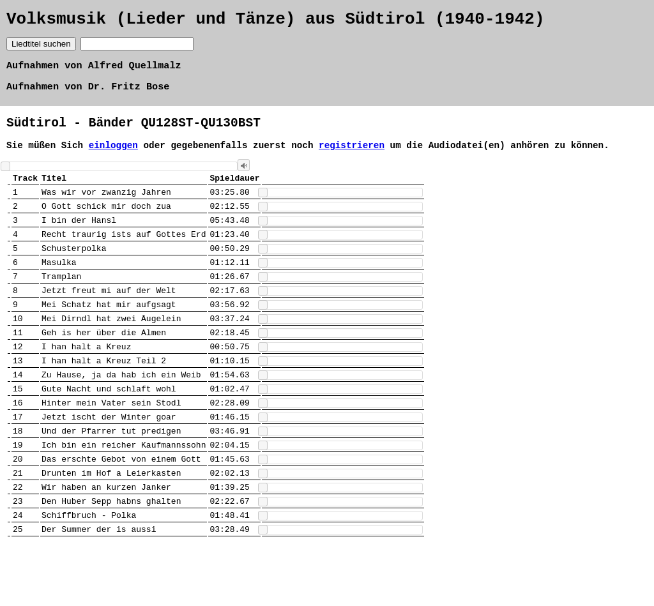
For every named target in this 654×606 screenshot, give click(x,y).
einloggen (113, 156)
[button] (244, 177)
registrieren (351, 156)
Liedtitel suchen (41, 47)
